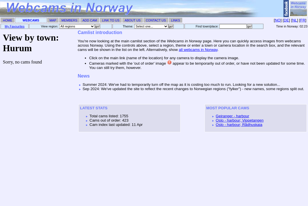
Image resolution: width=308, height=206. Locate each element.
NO (278, 20)
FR (302, 20)
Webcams (31, 20)
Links (175, 20)
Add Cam (90, 20)
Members (69, 20)
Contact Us (156, 20)
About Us (133, 20)
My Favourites (15, 26)
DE (286, 20)
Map (52, 20)
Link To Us (110, 20)
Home (7, 20)
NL (294, 20)
